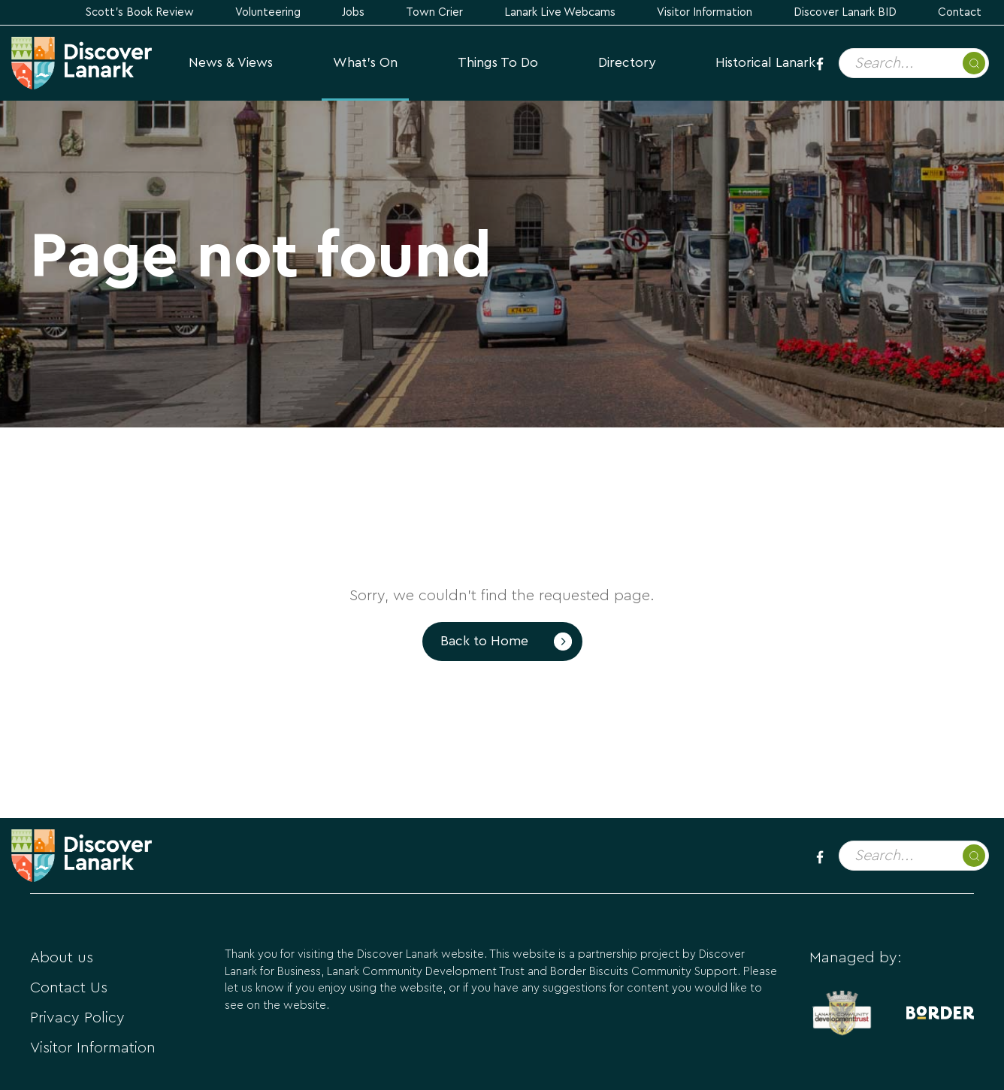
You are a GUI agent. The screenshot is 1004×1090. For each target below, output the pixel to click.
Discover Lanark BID (845, 12)
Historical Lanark (765, 62)
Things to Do (498, 62)
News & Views (231, 62)
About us (61, 957)
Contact (959, 12)
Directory (626, 62)
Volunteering (268, 12)
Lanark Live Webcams (559, 12)
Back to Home (484, 641)
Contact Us (68, 987)
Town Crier (434, 12)
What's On (365, 62)
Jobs (353, 12)
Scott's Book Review (140, 12)
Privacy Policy (77, 1017)
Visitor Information (704, 12)
